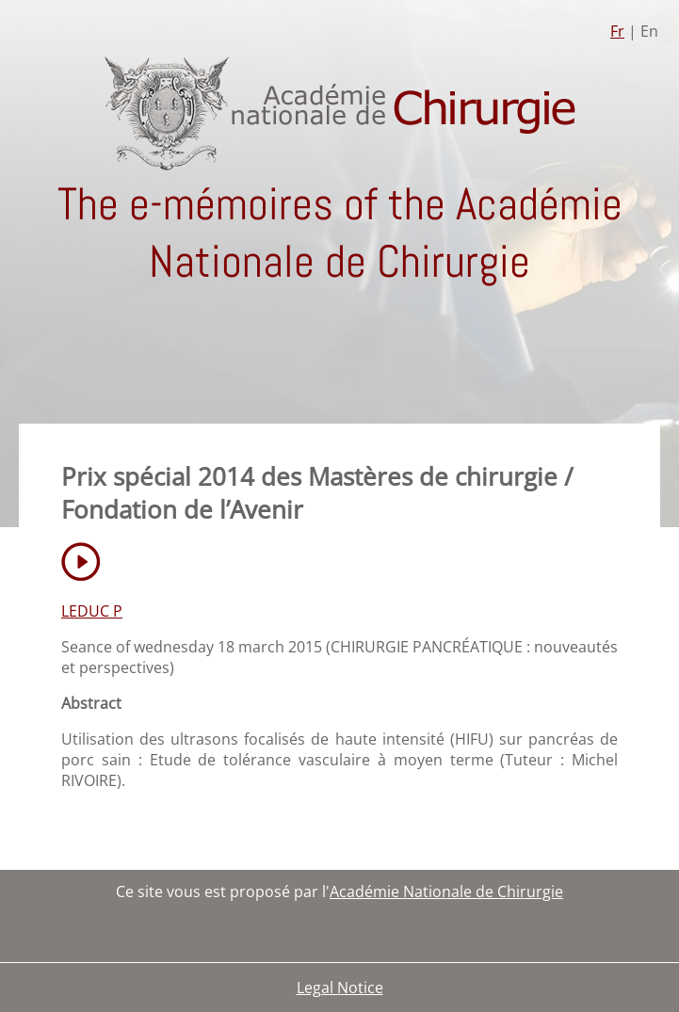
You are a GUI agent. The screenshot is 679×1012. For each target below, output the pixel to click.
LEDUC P (91, 611)
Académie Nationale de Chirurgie (446, 891)
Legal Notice (340, 987)
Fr (617, 31)
